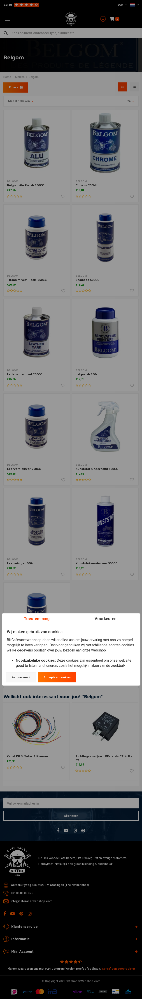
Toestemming (36, 618)
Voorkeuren (105, 618)
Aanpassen (21, 677)
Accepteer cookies (56, 677)
